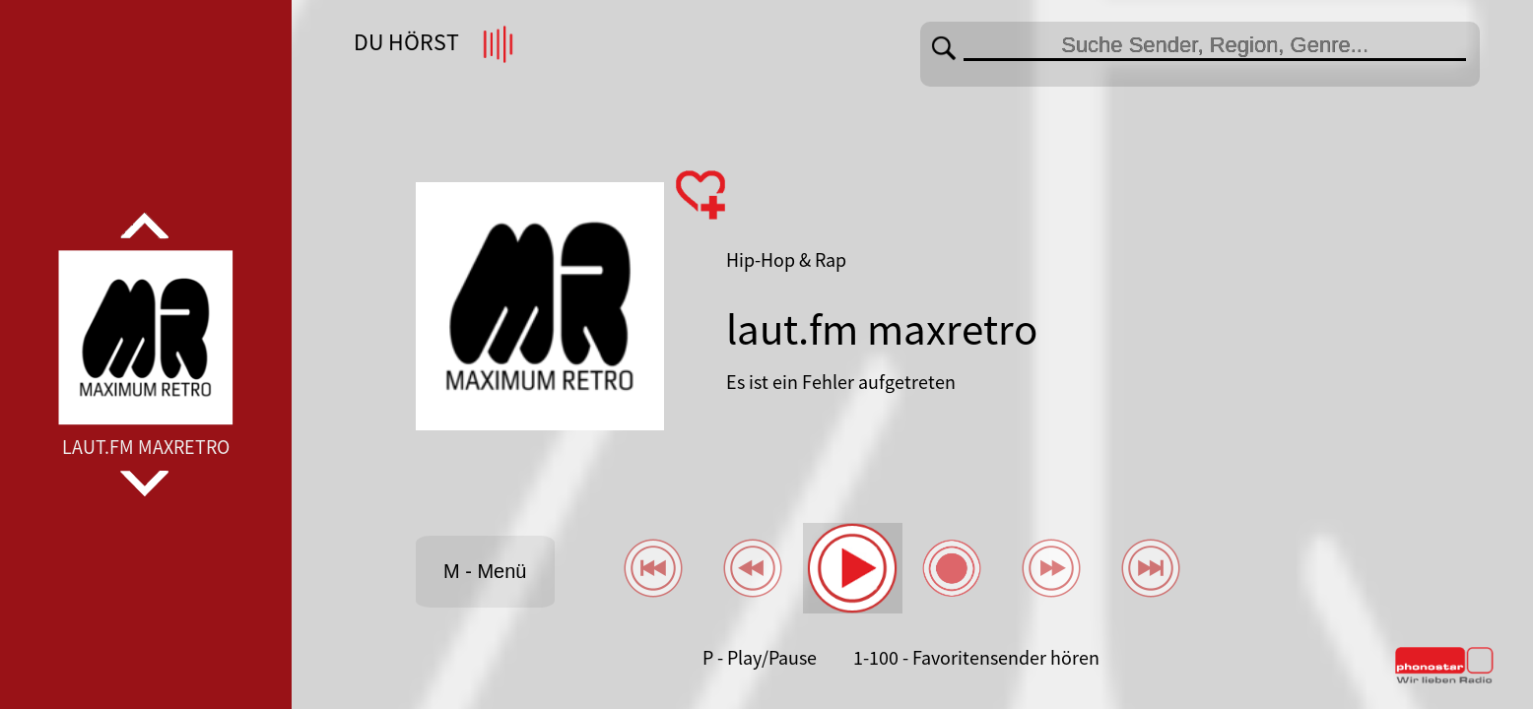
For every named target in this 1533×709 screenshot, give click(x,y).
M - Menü (484, 571)
